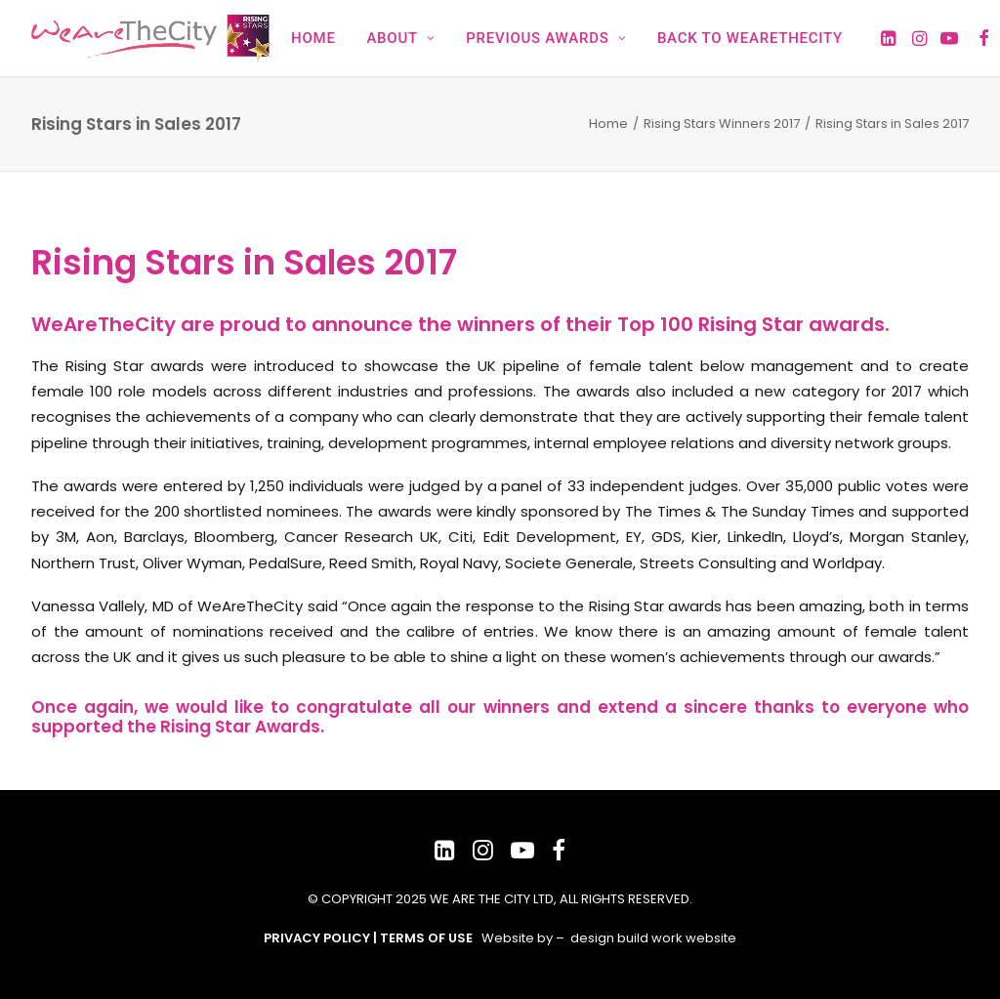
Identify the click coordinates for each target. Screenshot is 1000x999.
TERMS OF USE (426, 938)
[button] (890, 38)
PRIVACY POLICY (317, 938)
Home (608, 123)
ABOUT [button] (400, 38)
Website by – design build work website (608, 938)
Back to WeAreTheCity (750, 38)
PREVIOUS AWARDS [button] (546, 38)
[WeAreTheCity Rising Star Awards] (154, 38)
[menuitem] (313, 38)
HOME (313, 38)
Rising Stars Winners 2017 (722, 123)
